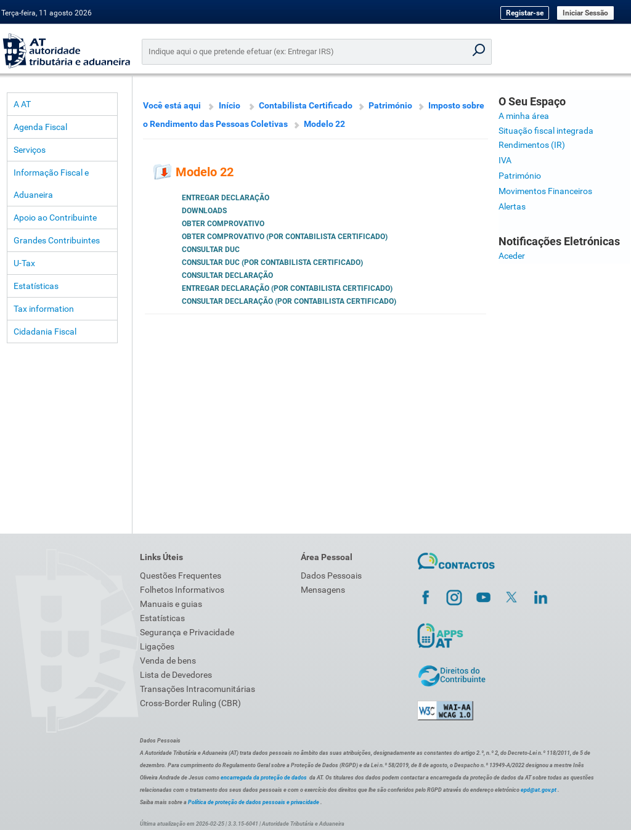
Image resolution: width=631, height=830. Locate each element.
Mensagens (323, 590)
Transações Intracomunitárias (197, 689)
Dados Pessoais (331, 575)
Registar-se (524, 13)
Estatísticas (36, 286)
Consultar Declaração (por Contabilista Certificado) (289, 301)
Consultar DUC (211, 249)
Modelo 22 (324, 124)
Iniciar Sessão (585, 13)
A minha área (524, 116)
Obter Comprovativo (223, 223)
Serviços (30, 150)
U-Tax (24, 263)
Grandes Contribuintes (57, 240)
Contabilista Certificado (305, 105)
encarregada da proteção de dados (264, 778)
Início (229, 105)
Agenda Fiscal (40, 127)
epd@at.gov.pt (538, 790)
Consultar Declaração (227, 275)
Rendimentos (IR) (532, 145)
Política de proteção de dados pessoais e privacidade (253, 802)
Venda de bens (168, 660)
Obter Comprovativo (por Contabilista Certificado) (285, 236)
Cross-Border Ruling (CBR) (190, 703)
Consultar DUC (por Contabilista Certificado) (272, 262)
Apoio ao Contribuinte (55, 217)
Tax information (44, 309)
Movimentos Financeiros (545, 191)
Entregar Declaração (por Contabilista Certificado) (287, 288)
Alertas (512, 206)
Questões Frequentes (180, 575)
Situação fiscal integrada (546, 131)
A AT (22, 104)
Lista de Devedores (176, 675)
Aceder (512, 256)
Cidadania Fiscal (45, 331)
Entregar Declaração (225, 197)
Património (390, 105)
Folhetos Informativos (182, 590)
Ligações (157, 646)
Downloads (204, 210)
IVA (505, 160)
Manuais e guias (171, 604)
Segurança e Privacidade (187, 632)
